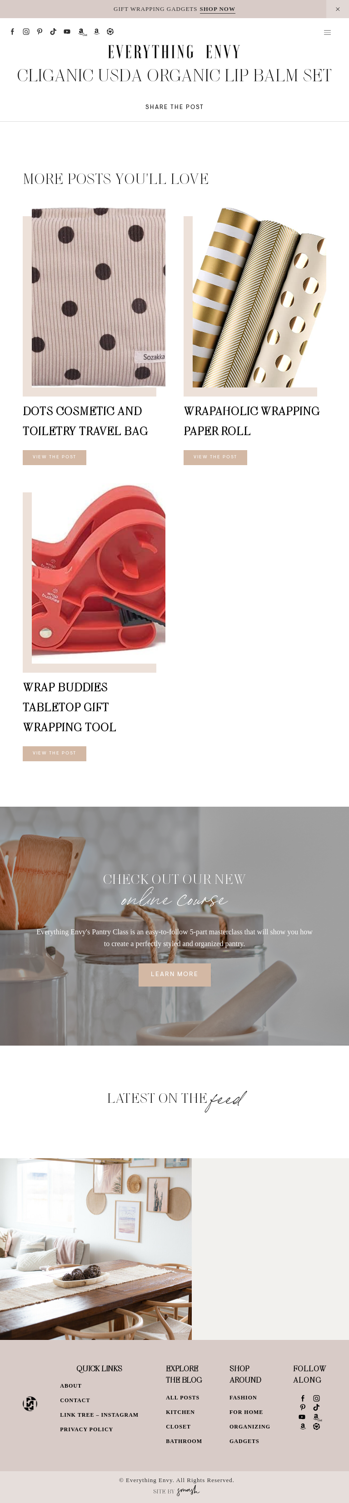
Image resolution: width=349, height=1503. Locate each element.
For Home (246, 1412)
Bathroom (184, 1441)
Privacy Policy (86, 1429)
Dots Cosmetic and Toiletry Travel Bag (85, 421)
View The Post (54, 457)
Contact (75, 1400)
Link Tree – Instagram (99, 1415)
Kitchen (180, 1412)
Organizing (249, 1427)
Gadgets (244, 1441)
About (71, 1386)
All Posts (182, 1397)
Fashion (243, 1397)
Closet (178, 1427)
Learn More (175, 975)
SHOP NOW (217, 8)
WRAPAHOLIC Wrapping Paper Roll (252, 421)
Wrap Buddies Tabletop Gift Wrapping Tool (69, 707)
